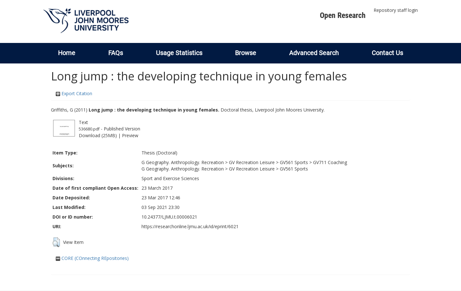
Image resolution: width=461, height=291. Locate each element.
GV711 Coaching (330, 162)
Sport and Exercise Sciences (170, 178)
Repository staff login (396, 10)
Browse (245, 53)
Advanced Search (314, 53)
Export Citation (74, 93)
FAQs (115, 53)
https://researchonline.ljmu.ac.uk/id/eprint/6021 (190, 226)
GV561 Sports (294, 162)
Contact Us (387, 53)
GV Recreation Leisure (252, 162)
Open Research (343, 15)
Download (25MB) (98, 135)
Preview (130, 135)
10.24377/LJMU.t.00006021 (169, 217)
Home (66, 53)
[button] (56, 242)
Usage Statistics (179, 53)
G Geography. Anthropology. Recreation (183, 162)
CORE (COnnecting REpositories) (92, 258)
